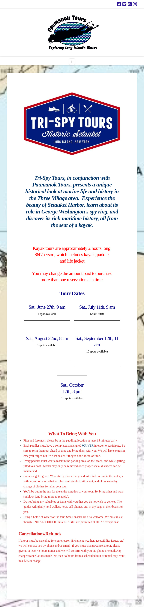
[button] (71, 62)
